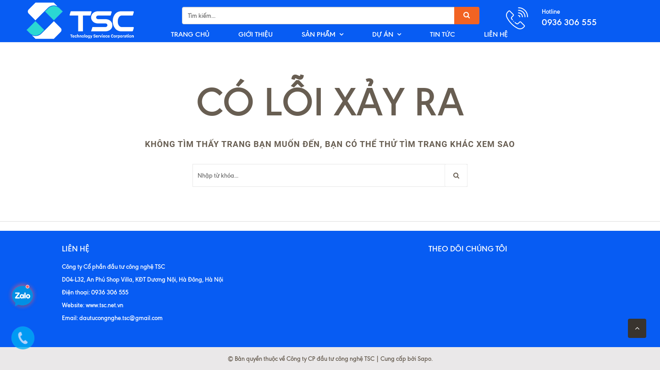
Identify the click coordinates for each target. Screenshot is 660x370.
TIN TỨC (442, 34)
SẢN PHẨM (319, 34)
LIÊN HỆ (496, 34)
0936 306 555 (569, 22)
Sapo (424, 358)
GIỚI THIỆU (255, 34)
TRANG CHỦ (190, 34)
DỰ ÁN (382, 34)
